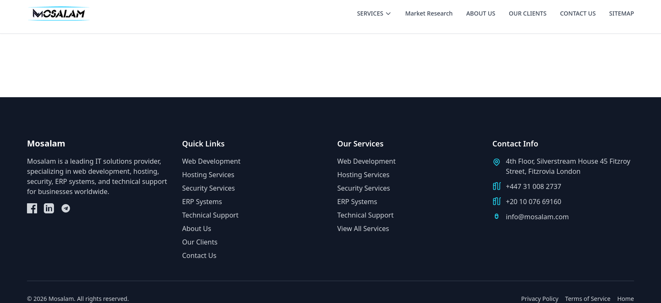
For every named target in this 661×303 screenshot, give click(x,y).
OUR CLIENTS (527, 13)
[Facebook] (32, 208)
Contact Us (199, 255)
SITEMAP (621, 13)
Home (625, 299)
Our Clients (200, 242)
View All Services (363, 228)
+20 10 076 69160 (533, 201)
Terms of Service (588, 299)
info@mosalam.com (537, 216)
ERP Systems (202, 201)
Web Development (211, 161)
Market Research (429, 13)
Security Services (208, 188)
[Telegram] (66, 208)
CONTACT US (578, 13)
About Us (196, 228)
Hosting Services (208, 174)
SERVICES (374, 13)
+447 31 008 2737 (533, 186)
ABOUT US (480, 13)
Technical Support (210, 215)
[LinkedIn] (49, 208)
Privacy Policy (539, 299)
